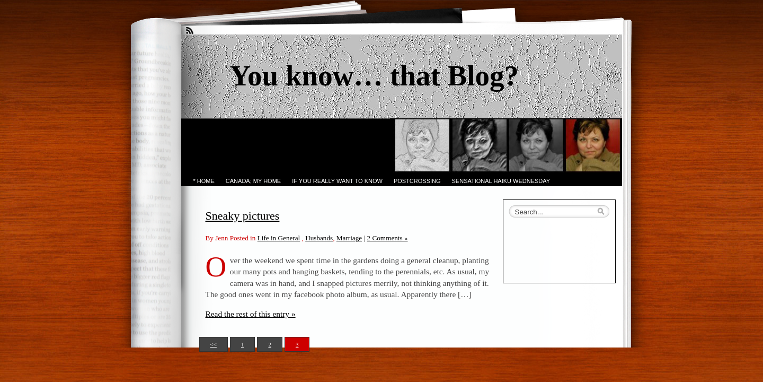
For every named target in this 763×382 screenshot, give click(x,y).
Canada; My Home (253, 181)
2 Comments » (387, 238)
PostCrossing (417, 181)
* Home (204, 181)
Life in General (279, 238)
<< (213, 344)
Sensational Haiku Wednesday (501, 181)
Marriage (349, 238)
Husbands (319, 238)
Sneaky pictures (243, 215)
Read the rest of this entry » (251, 313)
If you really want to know (337, 181)
